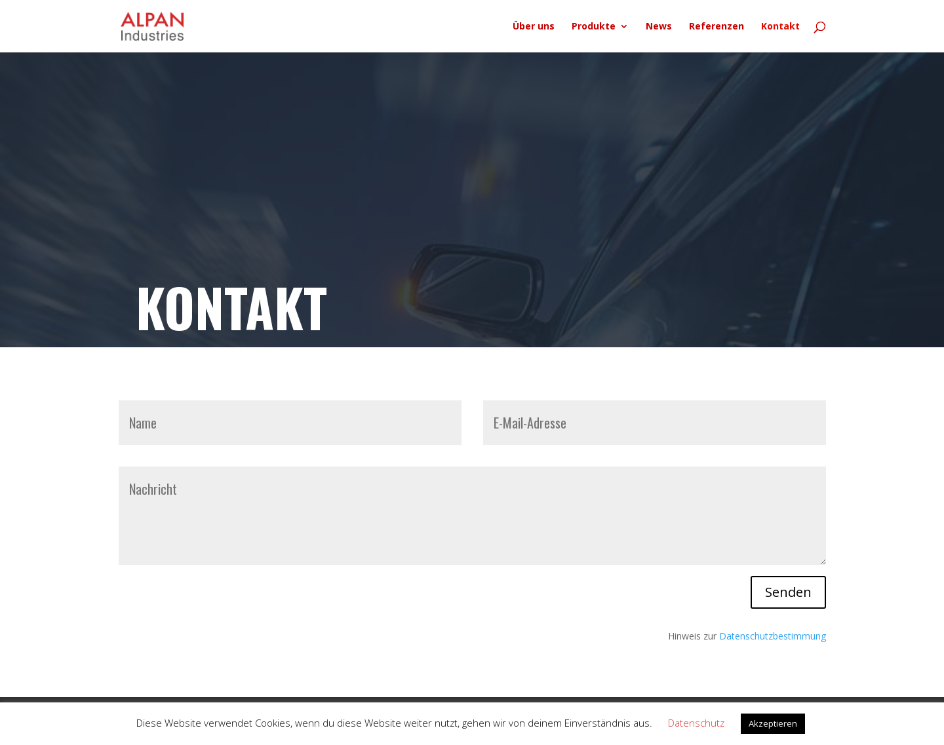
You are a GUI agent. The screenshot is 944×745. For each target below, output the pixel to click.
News (659, 27)
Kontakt (780, 27)
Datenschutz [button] (696, 722)
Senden (788, 592)
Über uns (534, 27)
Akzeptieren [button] (773, 723)
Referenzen (716, 27)
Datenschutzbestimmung (772, 636)
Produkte (594, 27)
